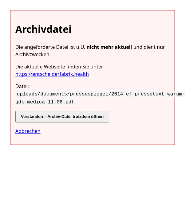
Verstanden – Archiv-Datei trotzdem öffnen (62, 115)
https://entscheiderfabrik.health (52, 74)
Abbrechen (28, 129)
